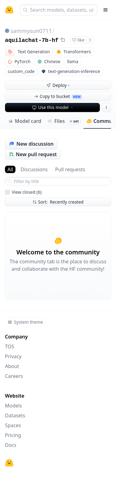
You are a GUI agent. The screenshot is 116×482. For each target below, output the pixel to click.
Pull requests (70, 169)
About (12, 366)
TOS (9, 346)
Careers (14, 376)
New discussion (31, 143)
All (10, 169)
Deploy (58, 85)
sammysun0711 (31, 30)
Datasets (15, 415)
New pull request (33, 154)
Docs (10, 445)
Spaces (13, 425)
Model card (24, 121)
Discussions (34, 169)
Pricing (13, 435)
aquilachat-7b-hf (31, 40)
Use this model (53, 107)
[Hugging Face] (9, 463)
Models (13, 405)
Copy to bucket (58, 96)
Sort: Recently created (58, 202)
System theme (25, 322)
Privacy (13, 356)
